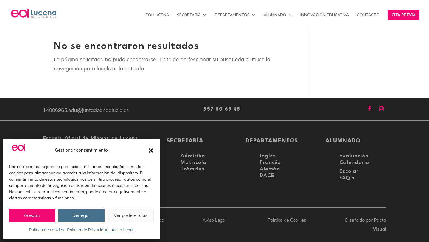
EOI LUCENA (157, 15)
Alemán (270, 169)
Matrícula (193, 162)
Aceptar (32, 215)
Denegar (81, 215)
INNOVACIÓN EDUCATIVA (324, 15)
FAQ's (347, 178)
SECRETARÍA (189, 15)
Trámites (193, 169)
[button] (151, 150)
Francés (270, 162)
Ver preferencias (130, 215)
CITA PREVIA (403, 15)
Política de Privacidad (87, 229)
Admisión (193, 156)
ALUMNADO (275, 15)
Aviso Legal (122, 229)
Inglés (268, 156)
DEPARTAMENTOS (232, 15)
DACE (267, 175)
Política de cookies (46, 229)
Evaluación (354, 156)
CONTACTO (368, 15)
